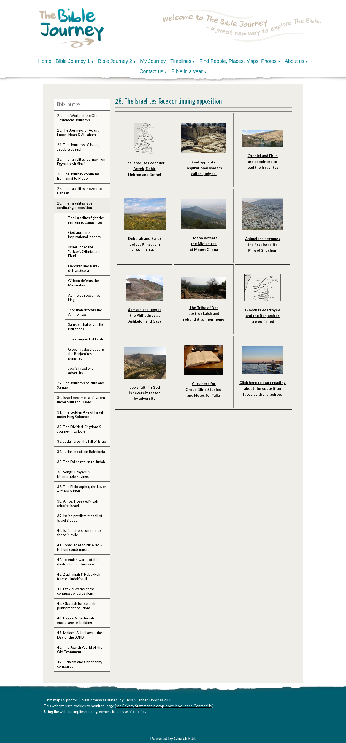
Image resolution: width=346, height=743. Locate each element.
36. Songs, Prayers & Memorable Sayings (73, 474)
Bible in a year (187, 71)
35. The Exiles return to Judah (81, 462)
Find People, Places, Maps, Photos (238, 61)
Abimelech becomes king (84, 297)
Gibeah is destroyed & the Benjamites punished (86, 353)
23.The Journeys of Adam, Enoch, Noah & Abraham (78, 132)
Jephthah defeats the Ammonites (85, 312)
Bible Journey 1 (73, 61)
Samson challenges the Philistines (86, 326)
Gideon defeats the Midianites (83, 282)
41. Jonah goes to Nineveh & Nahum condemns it (80, 547)
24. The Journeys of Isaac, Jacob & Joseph (78, 147)
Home (44, 61)
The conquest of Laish (85, 339)
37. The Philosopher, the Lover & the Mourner (81, 488)
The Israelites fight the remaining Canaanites (86, 220)
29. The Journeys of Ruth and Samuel (80, 385)
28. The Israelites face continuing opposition (74, 205)
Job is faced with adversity (81, 370)
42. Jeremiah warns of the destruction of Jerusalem (77, 561)
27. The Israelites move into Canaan (79, 190)
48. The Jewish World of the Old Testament (79, 649)
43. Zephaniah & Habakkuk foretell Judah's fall (78, 576)
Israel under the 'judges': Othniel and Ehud (84, 251)
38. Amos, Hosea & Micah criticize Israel (77, 503)
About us (294, 61)
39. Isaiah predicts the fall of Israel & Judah (79, 518)
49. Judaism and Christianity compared (79, 664)
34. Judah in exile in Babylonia (81, 451)
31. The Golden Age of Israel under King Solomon (80, 414)
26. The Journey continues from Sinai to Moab (78, 176)
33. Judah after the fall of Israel (82, 441)
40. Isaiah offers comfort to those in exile (79, 532)
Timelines (180, 61)
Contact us (151, 71)
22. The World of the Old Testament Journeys (77, 117)
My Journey (153, 61)
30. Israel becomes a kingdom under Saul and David (81, 399)
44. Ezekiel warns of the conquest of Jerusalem (76, 591)
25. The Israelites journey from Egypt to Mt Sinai (81, 161)
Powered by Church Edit (173, 738)
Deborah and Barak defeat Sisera (83, 268)
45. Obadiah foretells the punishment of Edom (77, 605)
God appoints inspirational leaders (84, 234)
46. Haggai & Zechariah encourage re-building (75, 620)
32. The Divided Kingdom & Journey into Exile (79, 429)
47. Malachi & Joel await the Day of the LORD (79, 635)
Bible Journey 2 (115, 61)
